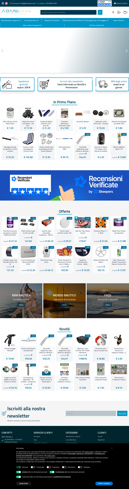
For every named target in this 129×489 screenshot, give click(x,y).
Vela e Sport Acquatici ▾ (32, 25)
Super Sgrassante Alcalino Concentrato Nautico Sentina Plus (119, 262)
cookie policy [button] (51, 456)
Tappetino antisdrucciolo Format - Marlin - (83, 262)
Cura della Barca (71, 440)
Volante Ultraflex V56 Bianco (101, 261)
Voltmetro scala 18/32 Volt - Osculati (101, 123)
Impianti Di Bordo (72, 443)
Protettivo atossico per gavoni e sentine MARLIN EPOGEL (10, 233)
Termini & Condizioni (40, 443)
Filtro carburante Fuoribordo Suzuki (101, 379)
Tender (94, 40)
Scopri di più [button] (23, 483)
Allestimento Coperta (73, 436)
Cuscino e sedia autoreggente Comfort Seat (28, 149)
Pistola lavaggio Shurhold (10, 349)
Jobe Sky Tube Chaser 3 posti (82, 232)
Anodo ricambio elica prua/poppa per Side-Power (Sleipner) (46, 149)
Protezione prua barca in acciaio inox (100, 349)
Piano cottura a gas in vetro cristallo (28, 232)
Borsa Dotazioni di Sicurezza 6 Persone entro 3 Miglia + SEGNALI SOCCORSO (64, 262)
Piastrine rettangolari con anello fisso (119, 123)
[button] (111, 448)
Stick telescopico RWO (64, 148)
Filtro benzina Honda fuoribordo (83, 379)
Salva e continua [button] (104, 483)
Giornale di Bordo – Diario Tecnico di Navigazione (46, 379)
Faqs (35, 440)
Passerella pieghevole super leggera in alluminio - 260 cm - (46, 350)
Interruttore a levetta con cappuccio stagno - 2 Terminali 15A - (119, 350)
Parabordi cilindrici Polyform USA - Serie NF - (46, 123)
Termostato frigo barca (46, 261)
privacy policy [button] (89, 452)
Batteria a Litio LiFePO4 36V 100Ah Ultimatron (83, 350)
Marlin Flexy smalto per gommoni (119, 232)
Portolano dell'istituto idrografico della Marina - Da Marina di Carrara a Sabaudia (64, 123)
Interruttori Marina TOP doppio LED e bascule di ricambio (101, 149)
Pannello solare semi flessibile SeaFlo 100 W (10, 262)
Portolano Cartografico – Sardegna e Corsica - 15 (64, 379)
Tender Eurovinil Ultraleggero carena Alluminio (93, 45)
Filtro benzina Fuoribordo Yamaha (118, 379)
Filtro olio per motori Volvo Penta (10, 123)
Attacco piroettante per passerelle (28, 349)
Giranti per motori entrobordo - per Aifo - (28, 123)
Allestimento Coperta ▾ (10, 20)
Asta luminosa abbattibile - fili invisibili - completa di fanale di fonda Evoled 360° (28, 379)
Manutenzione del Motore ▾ (74, 20)
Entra (21, 305)
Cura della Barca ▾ (31, 20)
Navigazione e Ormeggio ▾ (97, 20)
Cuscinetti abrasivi (82, 122)
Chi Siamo (37, 436)
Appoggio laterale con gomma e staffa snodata (10, 149)
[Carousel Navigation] (64, 50)
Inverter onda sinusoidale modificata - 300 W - (46, 233)
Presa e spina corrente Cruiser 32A (64, 232)
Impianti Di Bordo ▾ (52, 20)
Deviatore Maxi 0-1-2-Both (101, 232)
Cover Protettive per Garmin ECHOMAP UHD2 (28, 262)
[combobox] (68, 12)
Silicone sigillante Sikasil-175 (119, 148)
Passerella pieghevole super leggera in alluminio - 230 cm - (83, 149)
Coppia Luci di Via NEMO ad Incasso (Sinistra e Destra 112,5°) (10, 379)
